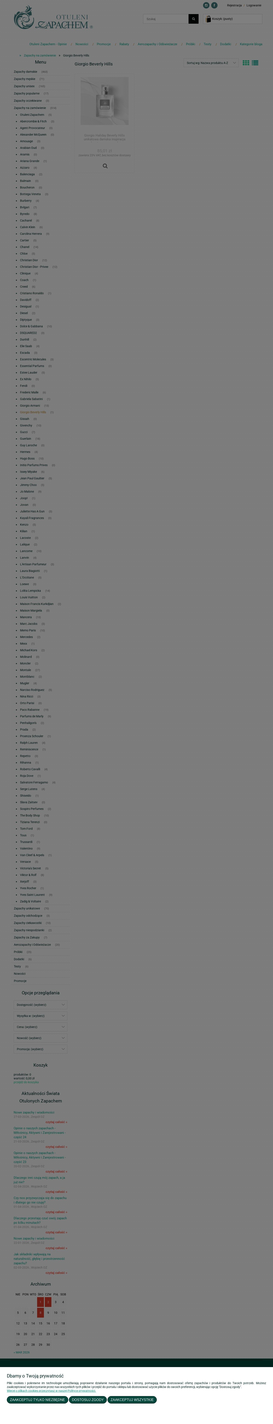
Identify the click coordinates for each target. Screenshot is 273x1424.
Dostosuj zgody (88, 1400)
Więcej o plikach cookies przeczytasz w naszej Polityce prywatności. (51, 1390)
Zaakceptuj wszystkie (132, 1400)
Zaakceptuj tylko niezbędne (37, 1400)
